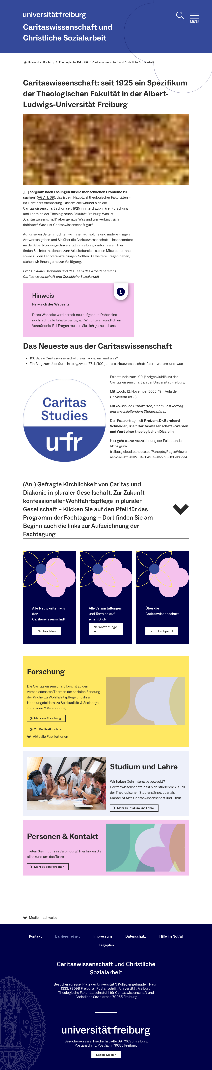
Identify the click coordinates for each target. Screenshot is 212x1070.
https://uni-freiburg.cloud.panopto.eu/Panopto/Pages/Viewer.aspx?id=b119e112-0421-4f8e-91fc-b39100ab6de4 (149, 451)
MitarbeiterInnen (119, 250)
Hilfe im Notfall (171, 936)
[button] (106, 509)
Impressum (102, 936)
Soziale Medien (106, 1055)
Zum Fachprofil (162, 631)
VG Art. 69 (46, 197)
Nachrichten (46, 631)
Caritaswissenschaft (92, 239)
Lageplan (106, 945)
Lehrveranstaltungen (60, 256)
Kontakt (35, 936)
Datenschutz (135, 936)
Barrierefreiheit (67, 936)
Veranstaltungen (105, 629)
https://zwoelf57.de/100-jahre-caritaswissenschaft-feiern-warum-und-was (125, 363)
